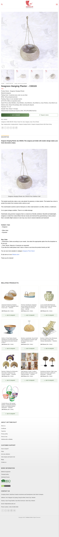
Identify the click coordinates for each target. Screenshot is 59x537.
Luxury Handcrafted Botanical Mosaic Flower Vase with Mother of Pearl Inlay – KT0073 (48, 306)
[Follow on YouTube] (14, 510)
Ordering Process (5, 477)
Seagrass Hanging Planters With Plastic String (41, 124)
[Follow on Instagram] (5, 510)
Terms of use (4, 436)
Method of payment (5, 471)
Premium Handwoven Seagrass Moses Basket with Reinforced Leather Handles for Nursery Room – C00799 (28, 307)
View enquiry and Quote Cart (8, 456)
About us (3, 425)
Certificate (3, 428)
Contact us (3, 462)
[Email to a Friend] (11, 127)
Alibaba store (15, 254)
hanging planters (14, 124)
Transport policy (5, 474)
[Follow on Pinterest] (8, 510)
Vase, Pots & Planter (20, 83)
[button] (57, 4)
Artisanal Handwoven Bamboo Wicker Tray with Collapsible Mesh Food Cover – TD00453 (10, 306)
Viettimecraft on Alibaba (6, 439)
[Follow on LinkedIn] (11, 510)
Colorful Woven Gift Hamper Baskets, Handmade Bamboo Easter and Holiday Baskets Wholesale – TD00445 (9, 405)
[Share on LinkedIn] (16, 127)
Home (2, 83)
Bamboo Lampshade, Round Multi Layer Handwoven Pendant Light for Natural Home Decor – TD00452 (29, 340)
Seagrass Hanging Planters (25, 124)
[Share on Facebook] (5, 127)
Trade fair (3, 431)
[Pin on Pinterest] (13, 127)
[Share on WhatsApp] (2, 127)
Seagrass (27, 121)
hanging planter (7, 124)
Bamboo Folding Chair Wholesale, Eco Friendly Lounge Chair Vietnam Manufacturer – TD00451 (48, 340)
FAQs (2, 451)
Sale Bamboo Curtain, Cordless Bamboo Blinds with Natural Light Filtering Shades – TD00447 (29, 373)
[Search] (1, 4)
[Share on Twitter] (8, 127)
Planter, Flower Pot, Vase (19, 121)
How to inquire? (5, 448)
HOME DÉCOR (9, 83)
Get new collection (5, 454)
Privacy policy (4, 433)
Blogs (2, 459)
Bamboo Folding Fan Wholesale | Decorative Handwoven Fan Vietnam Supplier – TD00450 (10, 373)
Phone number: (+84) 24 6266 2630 (9, 506)
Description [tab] (5, 137)
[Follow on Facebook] (2, 510)
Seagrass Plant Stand (28, 251)
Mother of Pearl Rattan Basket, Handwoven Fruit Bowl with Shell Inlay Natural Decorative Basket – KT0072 (10, 340)
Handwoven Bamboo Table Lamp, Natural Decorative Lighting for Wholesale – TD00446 (48, 373)
